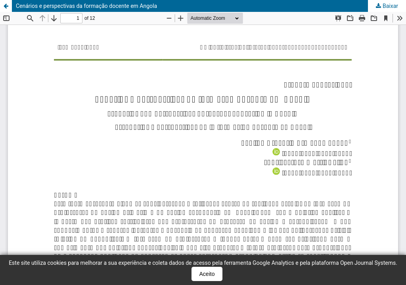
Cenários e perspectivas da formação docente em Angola (86, 6)
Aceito (207, 274)
